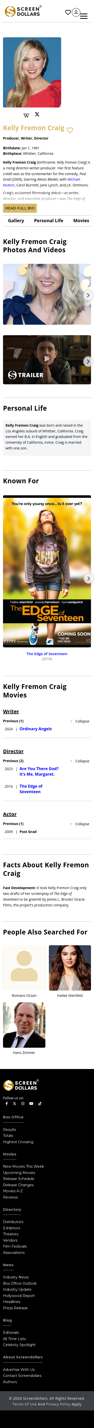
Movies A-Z (13, 1191)
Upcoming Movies (19, 1172)
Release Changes (18, 1185)
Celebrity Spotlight (19, 1345)
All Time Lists (14, 1339)
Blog (7, 1320)
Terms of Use (25, 1404)
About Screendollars (23, 1357)
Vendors (10, 1240)
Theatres (10, 1234)
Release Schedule (18, 1178)
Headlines (11, 1301)
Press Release (15, 1308)
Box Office (13, 1117)
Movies (81, 220)
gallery (16, 220)
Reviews (10, 1197)
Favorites (68, 12)
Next (88, 295)
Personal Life (48, 220)
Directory (12, 1209)
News (8, 1265)
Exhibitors (11, 1228)
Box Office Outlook (20, 1283)
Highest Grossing (18, 1142)
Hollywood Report (19, 1295)
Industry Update (17, 1289)
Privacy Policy (59, 1404)
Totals (8, 1135)
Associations (14, 1252)
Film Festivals (15, 1246)
